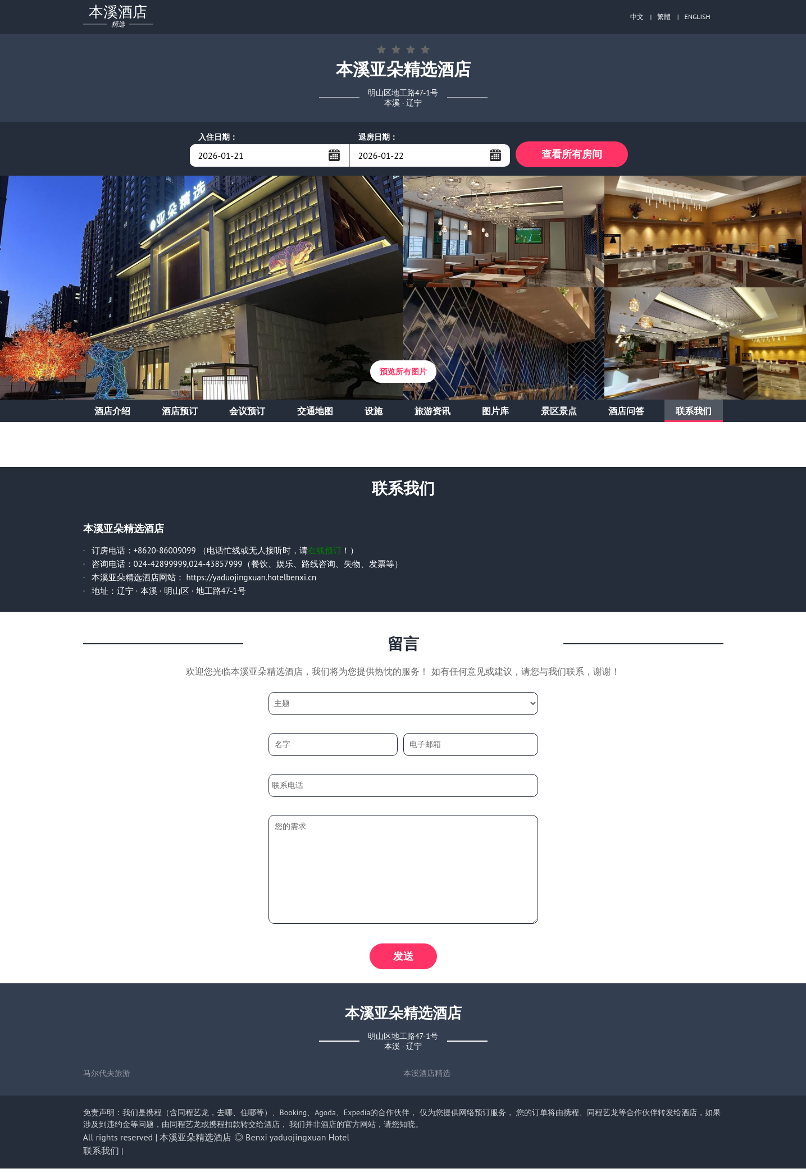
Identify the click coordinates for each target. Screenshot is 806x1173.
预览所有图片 (403, 374)
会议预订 (247, 413)
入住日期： (218, 137)
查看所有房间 (571, 155)
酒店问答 (626, 413)
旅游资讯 (432, 413)
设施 (373, 413)
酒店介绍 (112, 413)
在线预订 (324, 552)
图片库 (495, 413)
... (334, 155)
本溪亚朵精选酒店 (195, 1141)
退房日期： (378, 137)
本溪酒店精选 (426, 1078)
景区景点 (559, 413)
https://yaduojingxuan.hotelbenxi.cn (251, 579)
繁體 (664, 16)
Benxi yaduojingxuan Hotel (297, 1141)
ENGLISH (698, 16)
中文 (637, 16)
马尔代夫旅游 (106, 1078)
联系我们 (694, 413)
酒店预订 (180, 413)
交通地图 (315, 413)
